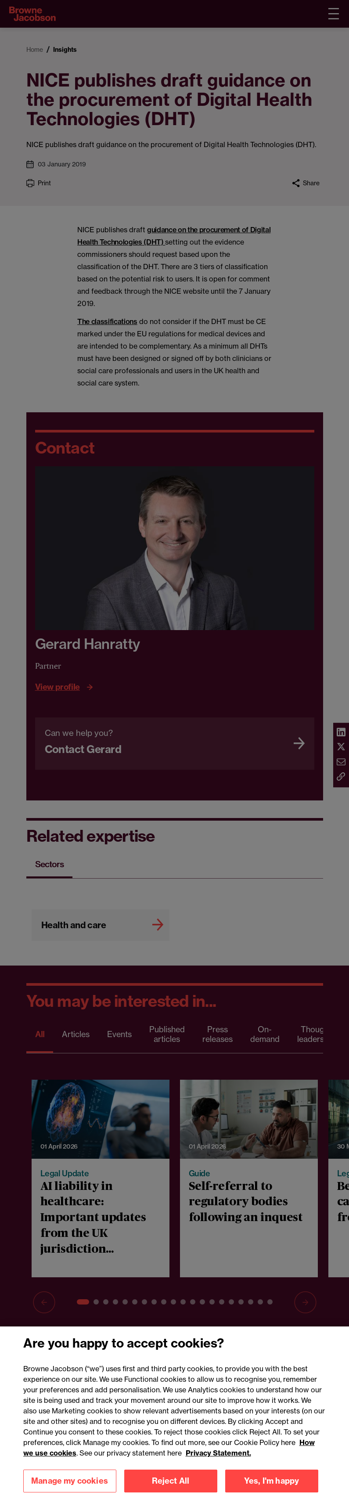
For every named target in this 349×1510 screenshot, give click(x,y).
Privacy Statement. (218, 1458)
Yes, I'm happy (271, 1486)
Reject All (171, 1486)
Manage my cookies (69, 1486)
